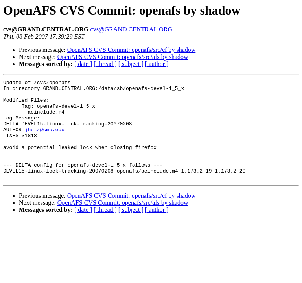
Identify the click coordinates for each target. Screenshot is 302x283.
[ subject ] (131, 64)
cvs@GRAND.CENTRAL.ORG (131, 29)
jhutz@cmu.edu (44, 139)
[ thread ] (105, 64)
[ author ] (157, 64)
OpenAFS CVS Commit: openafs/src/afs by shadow (122, 56)
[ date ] (83, 64)
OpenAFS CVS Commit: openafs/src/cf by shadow (131, 49)
